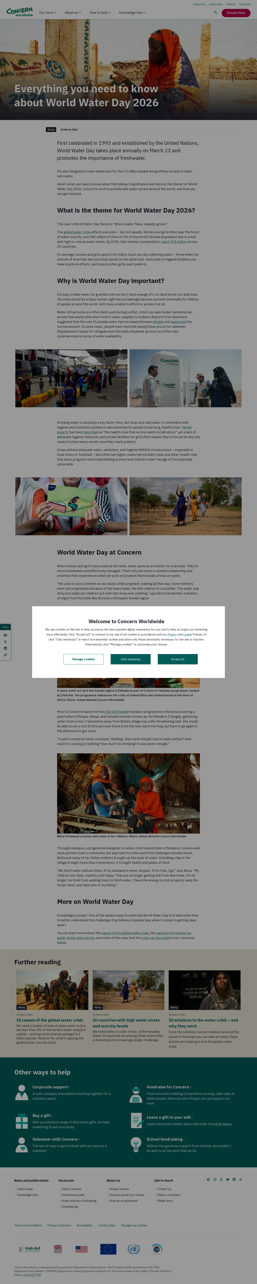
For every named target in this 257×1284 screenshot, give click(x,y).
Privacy (172, 634)
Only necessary (131, 659)
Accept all (177, 659)
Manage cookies (83, 659)
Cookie (187, 634)
